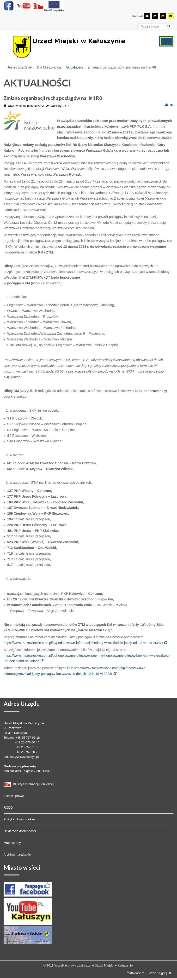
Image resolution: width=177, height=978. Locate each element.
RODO (8, 807)
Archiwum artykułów (17, 854)
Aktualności (74, 67)
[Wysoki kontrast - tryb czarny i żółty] (163, 16)
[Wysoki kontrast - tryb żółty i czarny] (170, 16)
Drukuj (166, 104)
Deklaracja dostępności (20, 831)
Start (28, 67)
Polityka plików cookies (20, 819)
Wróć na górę (160, 973)
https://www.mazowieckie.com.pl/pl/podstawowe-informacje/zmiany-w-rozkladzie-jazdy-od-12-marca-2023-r (83, 643)
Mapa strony (12, 843)
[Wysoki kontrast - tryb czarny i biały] (155, 16)
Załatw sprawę (14, 796)
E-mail (171, 104)
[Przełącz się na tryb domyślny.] (147, 16)
